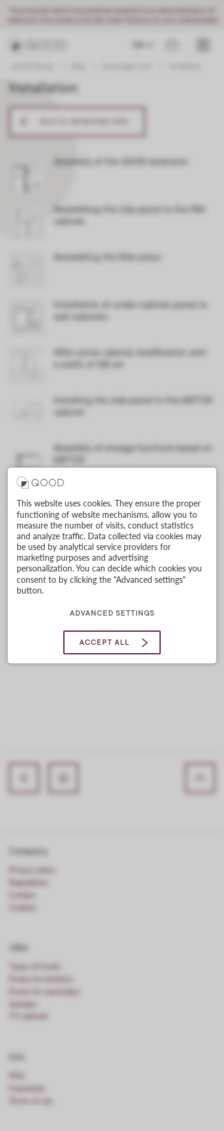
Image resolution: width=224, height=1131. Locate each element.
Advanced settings (112, 613)
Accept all (104, 642)
